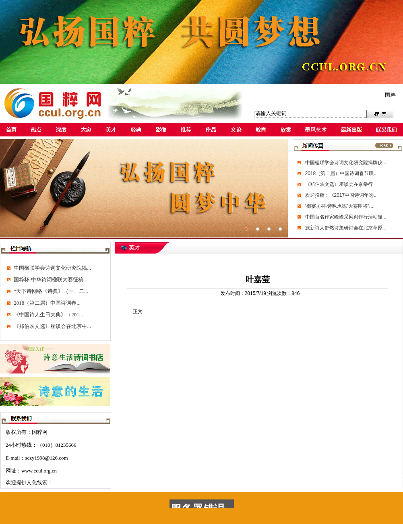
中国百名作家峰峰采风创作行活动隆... (345, 217)
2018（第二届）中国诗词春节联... (341, 173)
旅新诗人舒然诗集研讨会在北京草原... (345, 228)
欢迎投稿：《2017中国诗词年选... (341, 195)
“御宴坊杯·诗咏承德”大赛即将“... (339, 206)
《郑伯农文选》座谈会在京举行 (339, 184)
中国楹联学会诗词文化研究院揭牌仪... (345, 162)
